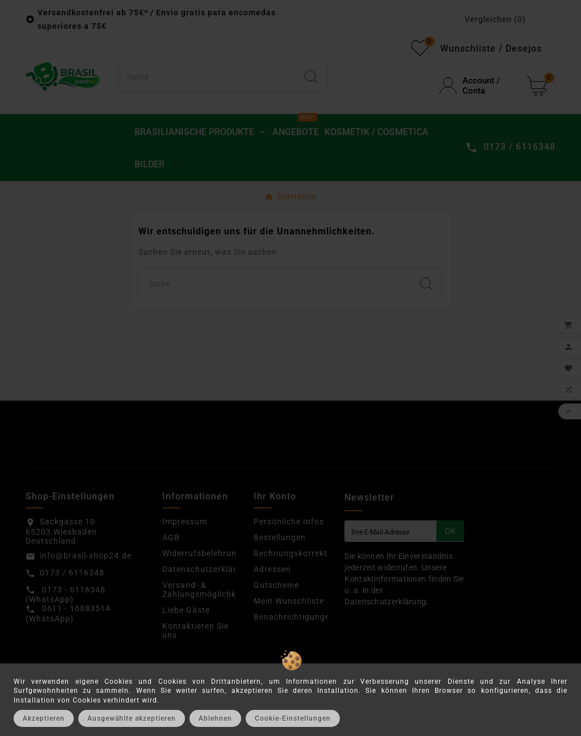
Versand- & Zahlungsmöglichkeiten (209, 590)
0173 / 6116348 (72, 572)
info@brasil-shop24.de (86, 555)
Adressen (272, 569)
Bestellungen (280, 537)
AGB (171, 537)
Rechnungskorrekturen (300, 553)
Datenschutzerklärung (207, 569)
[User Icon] (476, 85)
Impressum (184, 521)
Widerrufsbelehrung (202, 553)
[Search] (311, 76)
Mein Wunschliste (289, 600)
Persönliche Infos (289, 521)
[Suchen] (207, 76)
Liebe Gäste (186, 610)
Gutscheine (276, 585)
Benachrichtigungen (294, 616)
